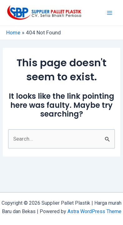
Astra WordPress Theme (94, 211)
